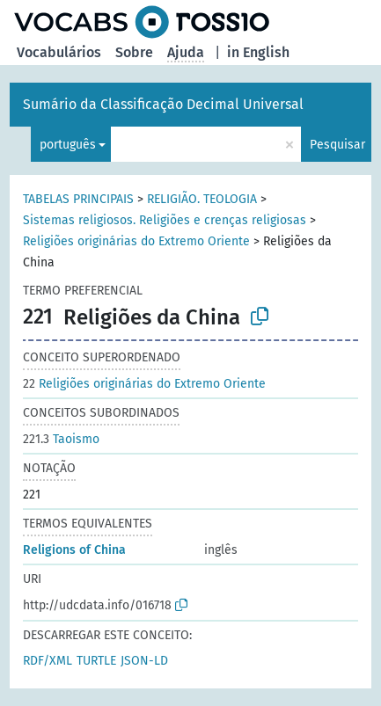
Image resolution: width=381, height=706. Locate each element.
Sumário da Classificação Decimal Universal (163, 104)
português (68, 144)
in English (258, 52)
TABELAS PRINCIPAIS (78, 199)
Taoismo (61, 439)
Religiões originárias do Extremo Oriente (136, 241)
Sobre (134, 52)
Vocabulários (59, 52)
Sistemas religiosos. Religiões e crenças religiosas (164, 220)
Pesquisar (337, 144)
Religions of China (74, 549)
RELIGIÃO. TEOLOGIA (202, 199)
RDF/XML (47, 660)
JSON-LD (144, 660)
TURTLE (96, 660)
